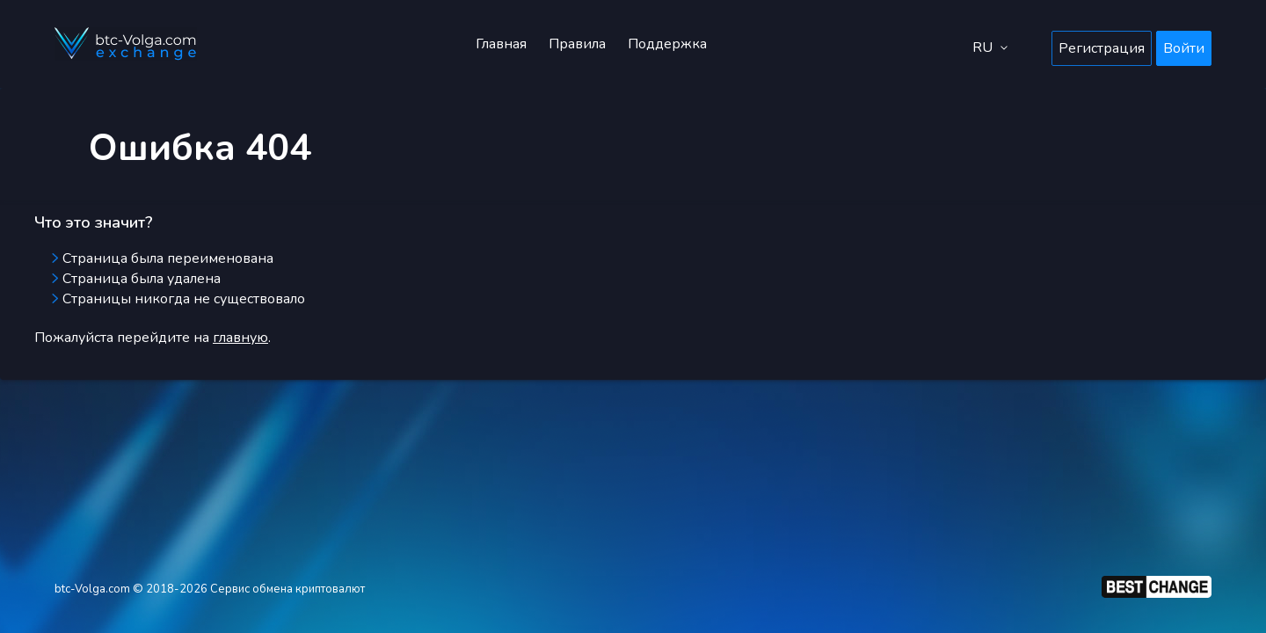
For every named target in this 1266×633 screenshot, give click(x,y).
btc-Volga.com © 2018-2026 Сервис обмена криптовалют (210, 589)
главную (240, 337)
